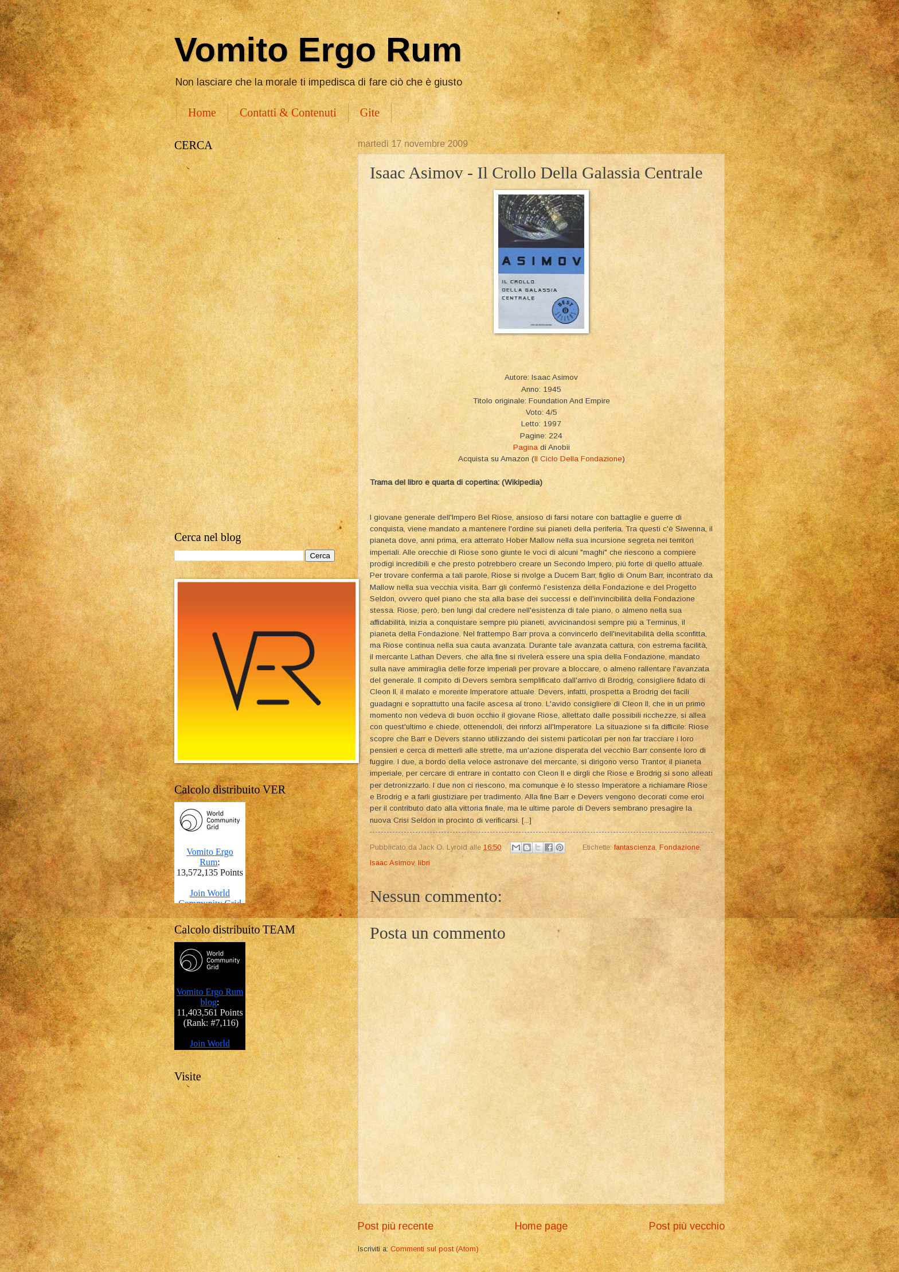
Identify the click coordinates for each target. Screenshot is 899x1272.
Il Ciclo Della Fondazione (578, 458)
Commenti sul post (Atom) (434, 1248)
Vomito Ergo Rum (318, 49)
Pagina (525, 447)
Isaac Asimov (392, 862)
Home (202, 112)
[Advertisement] (254, 341)
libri (424, 862)
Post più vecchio (687, 1226)
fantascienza (634, 847)
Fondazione (679, 847)
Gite (370, 112)
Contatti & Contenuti (288, 112)
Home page (541, 1226)
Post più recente (395, 1226)
